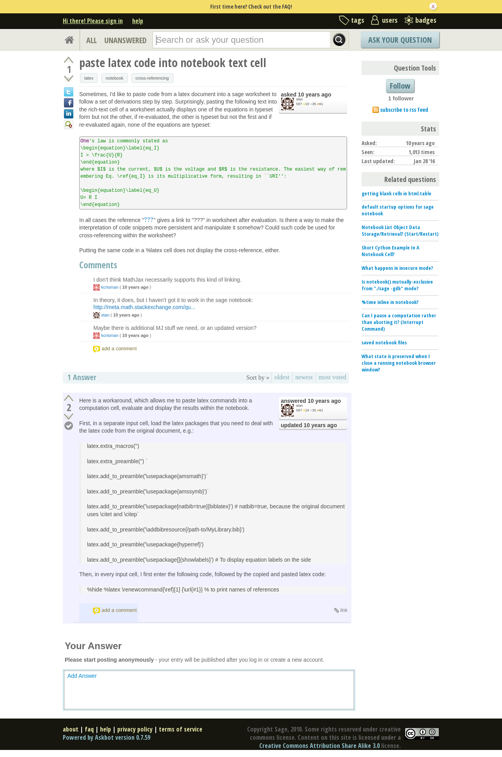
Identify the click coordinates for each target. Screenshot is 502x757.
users (390, 20)
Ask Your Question (400, 40)
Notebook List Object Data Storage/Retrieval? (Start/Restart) (400, 230)
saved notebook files (384, 342)
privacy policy (135, 729)
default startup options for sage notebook (398, 210)
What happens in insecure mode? (397, 267)
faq (89, 729)
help (137, 20)
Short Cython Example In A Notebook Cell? (390, 251)
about (70, 729)
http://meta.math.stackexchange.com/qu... (144, 307)
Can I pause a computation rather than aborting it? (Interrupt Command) (399, 322)
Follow (400, 85)
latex (88, 78)
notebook (114, 78)
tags (357, 20)
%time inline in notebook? (390, 302)
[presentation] (148, 220)
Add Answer (82, 676)
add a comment (119, 348)
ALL (91, 40)
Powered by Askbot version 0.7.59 (106, 737)
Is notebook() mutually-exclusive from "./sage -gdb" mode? (397, 285)
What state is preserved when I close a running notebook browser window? (399, 363)
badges (426, 20)
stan (299, 99)
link (343, 610)
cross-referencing (152, 78)
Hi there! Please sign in (93, 20)
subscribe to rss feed (404, 109)
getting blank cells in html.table (396, 193)
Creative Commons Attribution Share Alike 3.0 (319, 745)
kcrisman (109, 287)
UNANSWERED (125, 40)
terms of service (180, 729)
